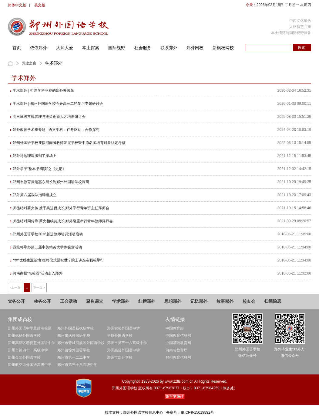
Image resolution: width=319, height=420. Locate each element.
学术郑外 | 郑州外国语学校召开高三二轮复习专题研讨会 (58, 103)
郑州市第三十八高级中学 (77, 365)
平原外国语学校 (120, 335)
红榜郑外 (146, 301)
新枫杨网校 (223, 47)
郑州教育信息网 (178, 357)
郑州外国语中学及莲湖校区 (30, 328)
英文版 (39, 5)
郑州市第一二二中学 (73, 357)
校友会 (249, 301)
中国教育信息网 (178, 335)
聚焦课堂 (94, 301)
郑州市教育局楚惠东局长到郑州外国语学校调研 (51, 182)
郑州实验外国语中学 (123, 328)
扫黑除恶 (272, 301)
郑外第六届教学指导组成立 (34, 195)
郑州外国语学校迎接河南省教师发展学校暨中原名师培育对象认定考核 (69, 143)
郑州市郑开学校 (120, 357)
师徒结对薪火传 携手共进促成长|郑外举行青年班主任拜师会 (61, 208)
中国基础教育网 (178, 343)
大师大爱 (64, 47)
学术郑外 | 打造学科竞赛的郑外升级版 (43, 90)
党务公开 (16, 301)
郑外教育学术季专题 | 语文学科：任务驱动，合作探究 (56, 130)
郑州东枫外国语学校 (73, 335)
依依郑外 (38, 47)
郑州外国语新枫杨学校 (75, 328)
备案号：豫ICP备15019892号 (190, 412)
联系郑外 (168, 47)
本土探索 (90, 47)
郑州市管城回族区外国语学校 (81, 343)
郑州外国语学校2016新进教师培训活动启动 (48, 234)
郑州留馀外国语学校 (73, 350)
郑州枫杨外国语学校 (24, 335)
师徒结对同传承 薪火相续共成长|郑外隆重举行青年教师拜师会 (63, 221)
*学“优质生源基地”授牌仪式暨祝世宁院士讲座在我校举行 (58, 260)
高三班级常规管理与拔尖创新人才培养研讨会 (49, 116)
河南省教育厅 (176, 350)
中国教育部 (175, 328)
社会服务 (142, 47)
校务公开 (42, 301)
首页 (16, 47)
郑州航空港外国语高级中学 (30, 365)
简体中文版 (17, 5)
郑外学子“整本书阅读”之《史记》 (39, 169)
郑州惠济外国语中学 (123, 350)
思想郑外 (172, 301)
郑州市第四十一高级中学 (28, 350)
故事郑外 (225, 301)
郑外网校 (194, 47)
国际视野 (116, 47)
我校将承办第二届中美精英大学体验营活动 (47, 247)
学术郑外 (120, 301)
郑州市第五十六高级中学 (127, 343)
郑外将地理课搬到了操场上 (34, 156)
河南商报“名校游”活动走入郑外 (37, 273)
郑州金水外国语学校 (24, 357)
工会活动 (68, 301)
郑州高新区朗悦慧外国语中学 (31, 343)
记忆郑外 (198, 301)
